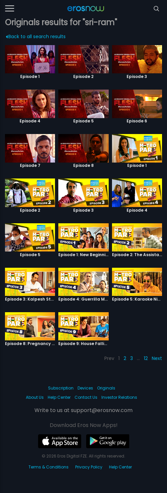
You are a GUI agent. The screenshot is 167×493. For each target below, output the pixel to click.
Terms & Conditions (48, 467)
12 (146, 358)
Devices (85, 388)
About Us (35, 397)
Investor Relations (119, 397)
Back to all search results (36, 36)
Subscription (61, 388)
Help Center (59, 397)
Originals (106, 388)
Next (157, 358)
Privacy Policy (88, 467)
